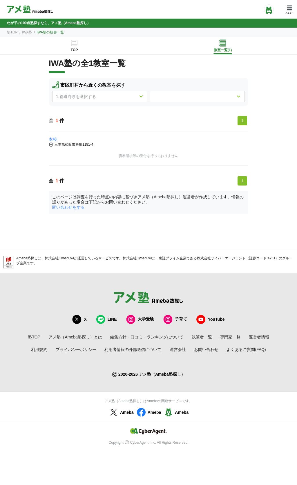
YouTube (210, 319)
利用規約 (39, 349)
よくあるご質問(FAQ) (246, 349)
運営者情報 (259, 337)
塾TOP (12, 32)
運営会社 (178, 349)
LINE (106, 319)
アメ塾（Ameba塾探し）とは (75, 337)
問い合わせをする (68, 207)
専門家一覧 (230, 337)
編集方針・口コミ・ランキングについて (146, 337)
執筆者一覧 (202, 337)
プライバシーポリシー (76, 349)
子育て (175, 319)
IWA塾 (27, 32)
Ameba (121, 412)
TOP (74, 50)
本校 (53, 139)
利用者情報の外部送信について (132, 349)
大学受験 (140, 319)
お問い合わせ (206, 349)
